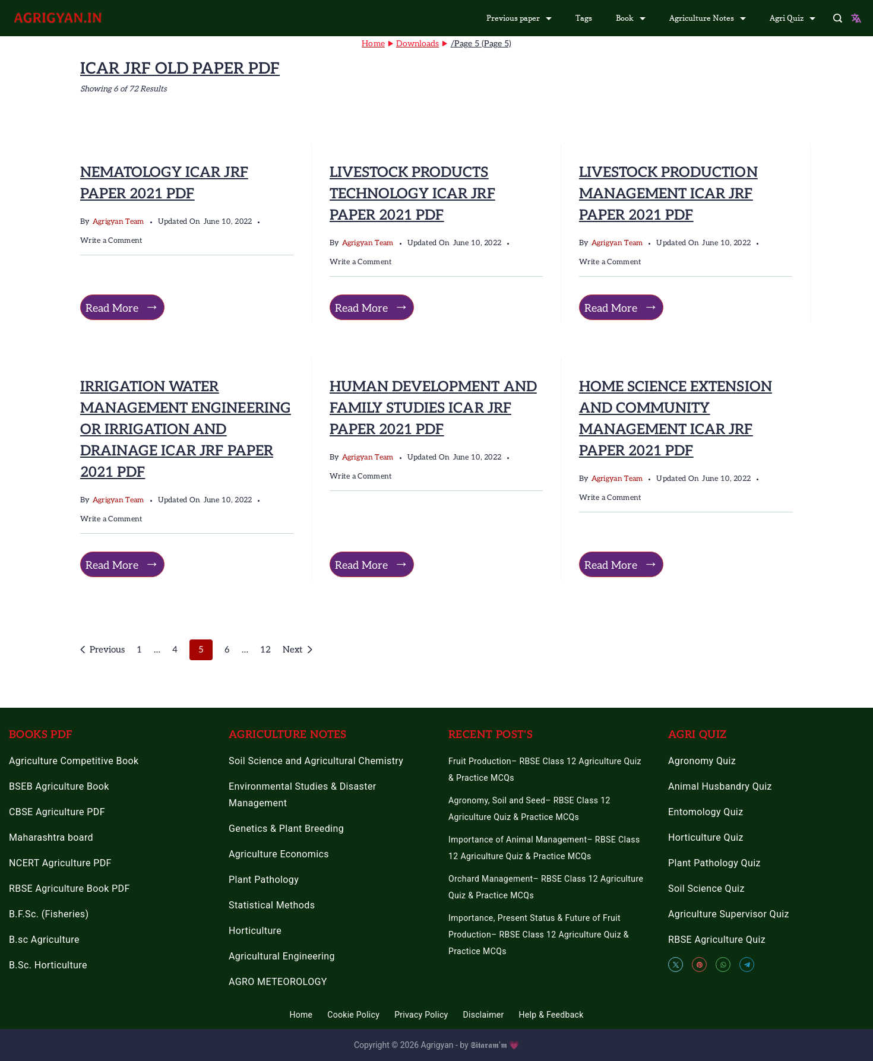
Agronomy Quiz (702, 761)
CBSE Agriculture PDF (57, 812)
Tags (583, 18)
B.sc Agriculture (44, 939)
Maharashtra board (51, 837)
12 (265, 648)
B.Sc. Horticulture (48, 965)
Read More (112, 308)
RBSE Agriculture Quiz (717, 939)
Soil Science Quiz (706, 888)
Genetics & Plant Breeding (286, 828)
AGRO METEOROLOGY (278, 981)
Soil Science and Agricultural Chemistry (316, 761)
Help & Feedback (551, 1014)
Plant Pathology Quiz (714, 863)
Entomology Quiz (705, 812)
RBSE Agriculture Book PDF (69, 888)
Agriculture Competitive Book (74, 761)
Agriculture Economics (279, 854)
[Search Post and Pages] (837, 18)
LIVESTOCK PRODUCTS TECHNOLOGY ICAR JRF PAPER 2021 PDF (412, 194)
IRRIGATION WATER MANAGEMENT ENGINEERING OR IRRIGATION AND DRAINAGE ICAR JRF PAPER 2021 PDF (185, 429)
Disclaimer (483, 1014)
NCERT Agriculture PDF (60, 863)
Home (300, 1014)
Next (292, 649)
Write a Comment (111, 241)
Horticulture (255, 930)
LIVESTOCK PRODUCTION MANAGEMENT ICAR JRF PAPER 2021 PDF (668, 194)
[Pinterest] (699, 964)
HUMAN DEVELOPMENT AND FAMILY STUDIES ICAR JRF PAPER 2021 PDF (433, 408)
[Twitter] (675, 964)
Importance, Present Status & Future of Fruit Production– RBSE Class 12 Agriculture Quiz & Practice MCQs (538, 934)
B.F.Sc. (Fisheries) (48, 914)
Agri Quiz (792, 18)
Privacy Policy (421, 1014)
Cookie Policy (353, 1014)
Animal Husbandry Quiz (720, 786)
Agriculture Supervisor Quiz (728, 914)
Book (631, 18)
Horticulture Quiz (706, 837)
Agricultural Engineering (282, 956)
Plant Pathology (264, 879)
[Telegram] (746, 964)
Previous (107, 649)
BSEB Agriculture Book (59, 786)
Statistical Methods (272, 905)
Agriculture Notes (707, 18)
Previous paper (519, 18)
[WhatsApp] (723, 964)
